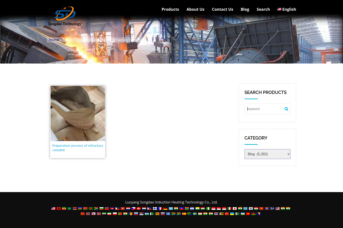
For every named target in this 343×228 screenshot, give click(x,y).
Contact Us (222, 9)
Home (54, 39)
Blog (245, 9)
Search (263, 9)
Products (170, 9)
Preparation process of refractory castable (77, 147)
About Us (196, 9)
